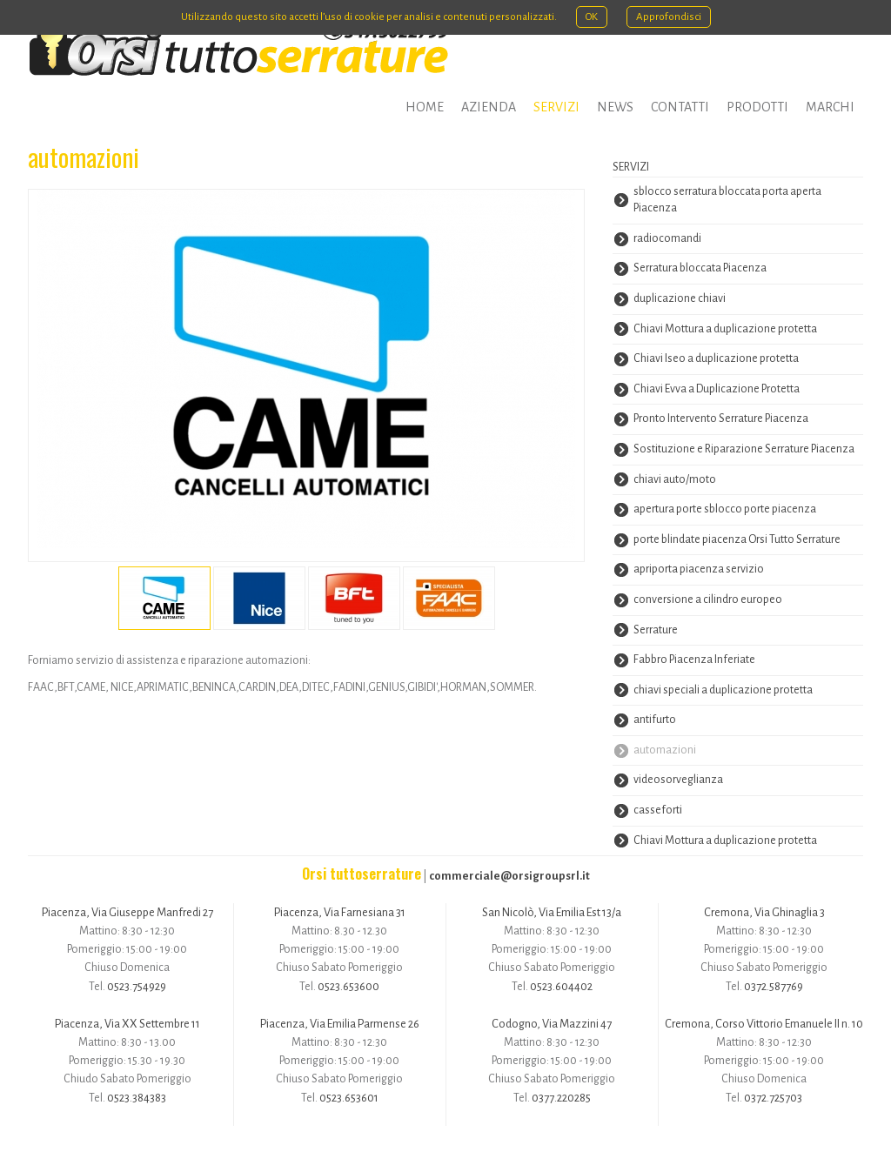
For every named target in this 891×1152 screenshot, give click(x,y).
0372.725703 (773, 1097)
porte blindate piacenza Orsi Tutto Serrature (737, 539)
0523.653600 (348, 986)
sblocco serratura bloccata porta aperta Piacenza (727, 200)
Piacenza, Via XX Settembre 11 (127, 1023)
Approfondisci (668, 17)
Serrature (655, 630)
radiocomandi (667, 238)
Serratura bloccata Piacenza (700, 268)
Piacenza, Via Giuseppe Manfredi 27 (127, 912)
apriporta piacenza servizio (698, 569)
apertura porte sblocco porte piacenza (724, 509)
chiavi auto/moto (674, 479)
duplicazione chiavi (679, 298)
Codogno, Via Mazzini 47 (552, 1023)
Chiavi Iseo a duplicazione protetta (716, 358)
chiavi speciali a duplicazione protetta (723, 690)
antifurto (654, 719)
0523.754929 (136, 986)
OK (592, 17)
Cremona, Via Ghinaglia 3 (764, 912)
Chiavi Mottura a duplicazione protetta (725, 329)
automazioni (664, 750)
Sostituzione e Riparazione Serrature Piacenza (743, 449)
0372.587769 (773, 986)
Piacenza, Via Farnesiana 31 (339, 912)
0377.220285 (561, 1097)
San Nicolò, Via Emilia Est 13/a (551, 912)
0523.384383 (136, 1097)
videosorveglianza (678, 780)
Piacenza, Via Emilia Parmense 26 (339, 1023)
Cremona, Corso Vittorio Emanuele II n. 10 (764, 1023)
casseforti (657, 810)
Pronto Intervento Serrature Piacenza (720, 418)
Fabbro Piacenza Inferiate (694, 659)
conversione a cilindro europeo (707, 599)
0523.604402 (561, 986)
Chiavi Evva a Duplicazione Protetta (716, 389)
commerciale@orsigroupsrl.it (509, 875)
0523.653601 (349, 1097)
